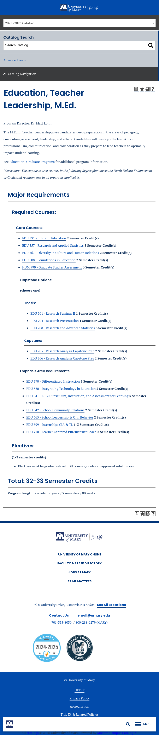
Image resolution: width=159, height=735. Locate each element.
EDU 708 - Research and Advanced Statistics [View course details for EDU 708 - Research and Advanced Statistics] (62, 328)
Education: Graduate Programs (32, 161)
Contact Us (59, 615)
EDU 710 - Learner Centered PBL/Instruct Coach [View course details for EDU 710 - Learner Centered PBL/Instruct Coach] (61, 432)
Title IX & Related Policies (80, 714)
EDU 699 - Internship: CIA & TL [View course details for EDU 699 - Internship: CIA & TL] (49, 424)
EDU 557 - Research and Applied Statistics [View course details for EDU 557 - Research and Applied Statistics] (53, 245)
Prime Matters (80, 581)
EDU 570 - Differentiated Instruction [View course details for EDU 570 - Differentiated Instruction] (53, 381)
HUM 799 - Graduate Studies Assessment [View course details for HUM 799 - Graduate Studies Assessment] (52, 267)
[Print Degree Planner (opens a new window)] (136, 89)
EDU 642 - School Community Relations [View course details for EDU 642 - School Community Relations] (55, 410)
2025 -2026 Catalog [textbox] (19, 23)
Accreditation (79, 706)
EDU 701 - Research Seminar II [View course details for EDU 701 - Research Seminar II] (52, 313)
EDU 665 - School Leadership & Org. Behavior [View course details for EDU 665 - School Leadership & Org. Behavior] (59, 417)
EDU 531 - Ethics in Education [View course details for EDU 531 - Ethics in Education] (44, 238)
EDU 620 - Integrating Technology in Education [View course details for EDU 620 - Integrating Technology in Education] (61, 388)
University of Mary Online (79, 554)
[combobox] (79, 23)
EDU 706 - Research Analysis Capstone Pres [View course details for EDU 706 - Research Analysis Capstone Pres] (62, 358)
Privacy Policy (80, 698)
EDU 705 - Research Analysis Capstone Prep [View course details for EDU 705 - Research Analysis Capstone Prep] (62, 351)
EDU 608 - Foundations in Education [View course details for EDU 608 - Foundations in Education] (49, 260)
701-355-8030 (61, 622)
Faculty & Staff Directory (79, 563)
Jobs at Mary (80, 572)
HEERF (79, 690)
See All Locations (111, 604)
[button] (127, 724)
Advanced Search (15, 60)
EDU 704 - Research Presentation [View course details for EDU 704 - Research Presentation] (54, 320)
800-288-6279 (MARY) (92, 622)
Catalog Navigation (22, 73)
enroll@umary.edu (93, 615)
